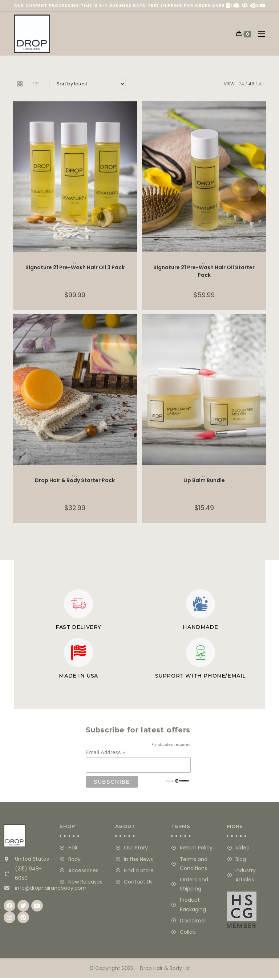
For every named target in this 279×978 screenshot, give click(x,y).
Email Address (106, 752)
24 (241, 84)
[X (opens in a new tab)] (228, 5)
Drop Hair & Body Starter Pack (75, 480)
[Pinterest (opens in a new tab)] (245, 5)
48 (251, 84)
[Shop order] (87, 84)
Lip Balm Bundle (204, 480)
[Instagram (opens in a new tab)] (253, 5)
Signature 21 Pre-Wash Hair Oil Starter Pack (204, 271)
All (262, 84)
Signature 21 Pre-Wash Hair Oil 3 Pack (75, 267)
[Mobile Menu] (258, 33)
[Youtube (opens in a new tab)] (261, 5)
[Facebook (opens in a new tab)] (236, 5)
